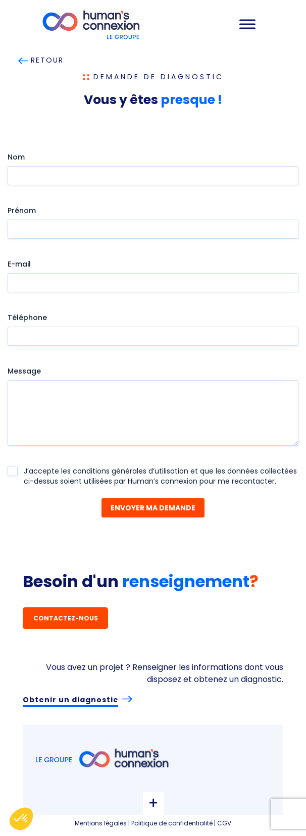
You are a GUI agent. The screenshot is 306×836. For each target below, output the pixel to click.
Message (24, 371)
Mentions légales (101, 823)
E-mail (19, 264)
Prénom (22, 210)
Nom (16, 157)
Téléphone (27, 317)
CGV (224, 823)
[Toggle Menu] (247, 24)
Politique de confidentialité (172, 823)
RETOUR (41, 60)
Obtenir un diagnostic (70, 700)
